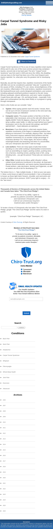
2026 (4, 511)
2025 (4, 505)
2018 (4, 466)
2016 (4, 455)
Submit (26, 313)
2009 (4, 416)
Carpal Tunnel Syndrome (32, 56)
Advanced (6, 388)
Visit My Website (26, 15)
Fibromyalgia (7, 366)
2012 (4, 433)
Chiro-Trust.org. (18, 222)
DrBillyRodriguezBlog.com (11, 3)
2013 (4, 439)
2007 (4, 405)
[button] (21, 327)
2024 (4, 500)
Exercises (6, 383)
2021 (4, 483)
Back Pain (6, 338)
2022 (4, 488)
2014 (4, 444)
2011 (4, 427)
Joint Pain (6, 377)
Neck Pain (6, 344)
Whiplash (6, 361)
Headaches (6, 350)
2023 (4, 494)
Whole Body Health (9, 372)
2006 (4, 400)
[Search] (9, 327)
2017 (4, 461)
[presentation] (26, 306)
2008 (4, 411)
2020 (4, 477)
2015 (4, 450)
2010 (4, 422)
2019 (4, 472)
